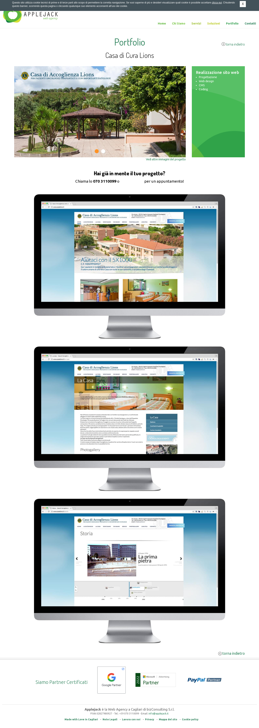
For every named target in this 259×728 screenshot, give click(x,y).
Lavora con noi (131, 719)
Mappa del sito (168, 719)
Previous (20, 146)
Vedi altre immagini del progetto (166, 159)
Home (162, 23)
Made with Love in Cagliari (81, 719)
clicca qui (217, 2)
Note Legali (110, 719)
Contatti (250, 23)
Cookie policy (190, 719)
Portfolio (232, 23)
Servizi (196, 23)
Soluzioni (213, 23)
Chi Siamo (178, 23)
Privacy (149, 719)
